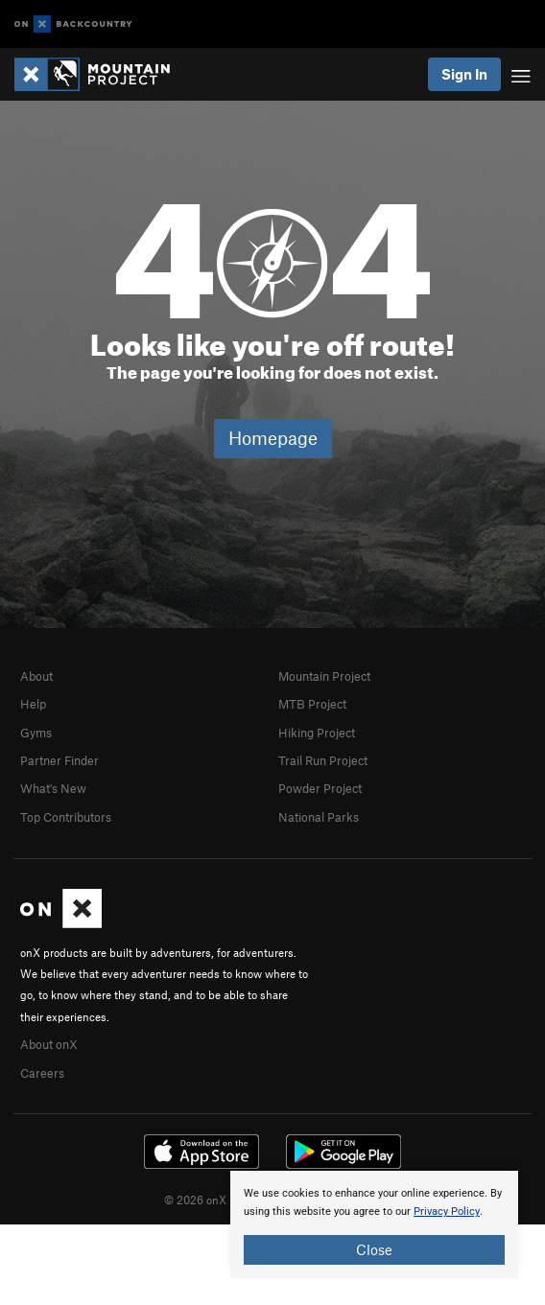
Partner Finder (59, 760)
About (36, 676)
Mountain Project (324, 676)
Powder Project (320, 788)
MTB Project (312, 703)
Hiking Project (316, 732)
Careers (42, 1073)
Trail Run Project (322, 760)
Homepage (273, 438)
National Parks (318, 817)
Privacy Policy (447, 1211)
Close (374, 1249)
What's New (53, 788)
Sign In (464, 73)
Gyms (36, 732)
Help (33, 703)
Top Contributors (65, 817)
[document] (374, 1224)
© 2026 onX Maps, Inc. (222, 1199)
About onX (49, 1044)
